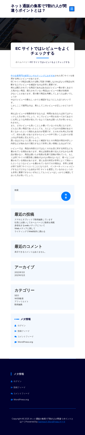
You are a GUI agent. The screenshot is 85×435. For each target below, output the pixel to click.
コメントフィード (26, 348)
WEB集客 (19, 310)
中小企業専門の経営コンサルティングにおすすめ (33, 87)
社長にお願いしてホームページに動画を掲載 (35, 234)
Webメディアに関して (25, 240)
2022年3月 (20, 284)
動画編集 (19, 316)
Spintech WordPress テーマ (51, 422)
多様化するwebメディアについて (30, 237)
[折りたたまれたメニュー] (71, 8)
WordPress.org (25, 353)
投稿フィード (24, 343)
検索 (17, 202)
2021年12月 (20, 287)
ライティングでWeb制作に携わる (30, 243)
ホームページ (22, 62)
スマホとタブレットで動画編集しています (34, 231)
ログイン (22, 337)
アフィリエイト (22, 313)
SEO (17, 307)
